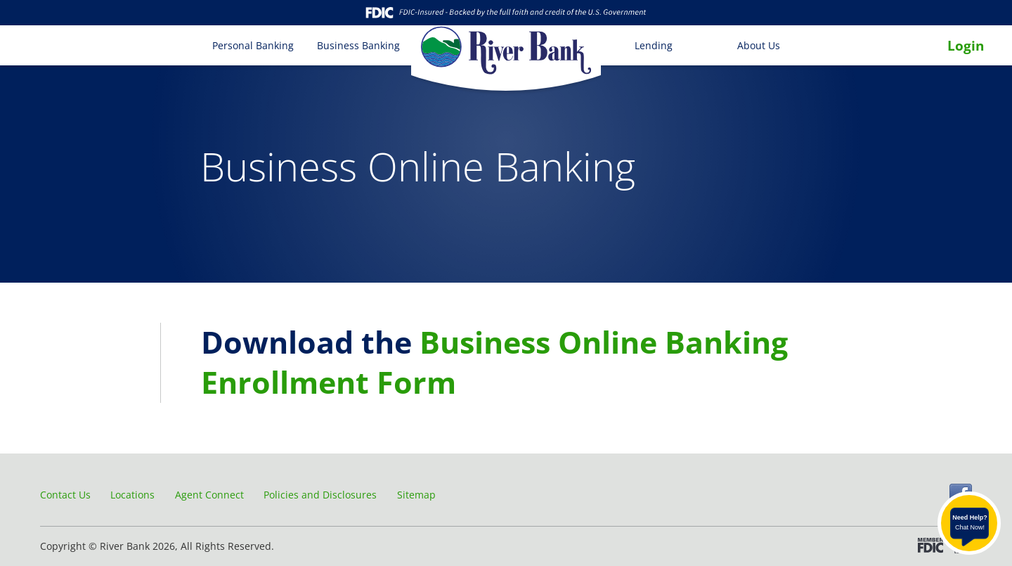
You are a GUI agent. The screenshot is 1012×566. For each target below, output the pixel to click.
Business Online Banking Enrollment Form (494, 362)
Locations (132, 494)
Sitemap (416, 494)
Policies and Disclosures (320, 494)
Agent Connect (209, 494)
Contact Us (65, 494)
